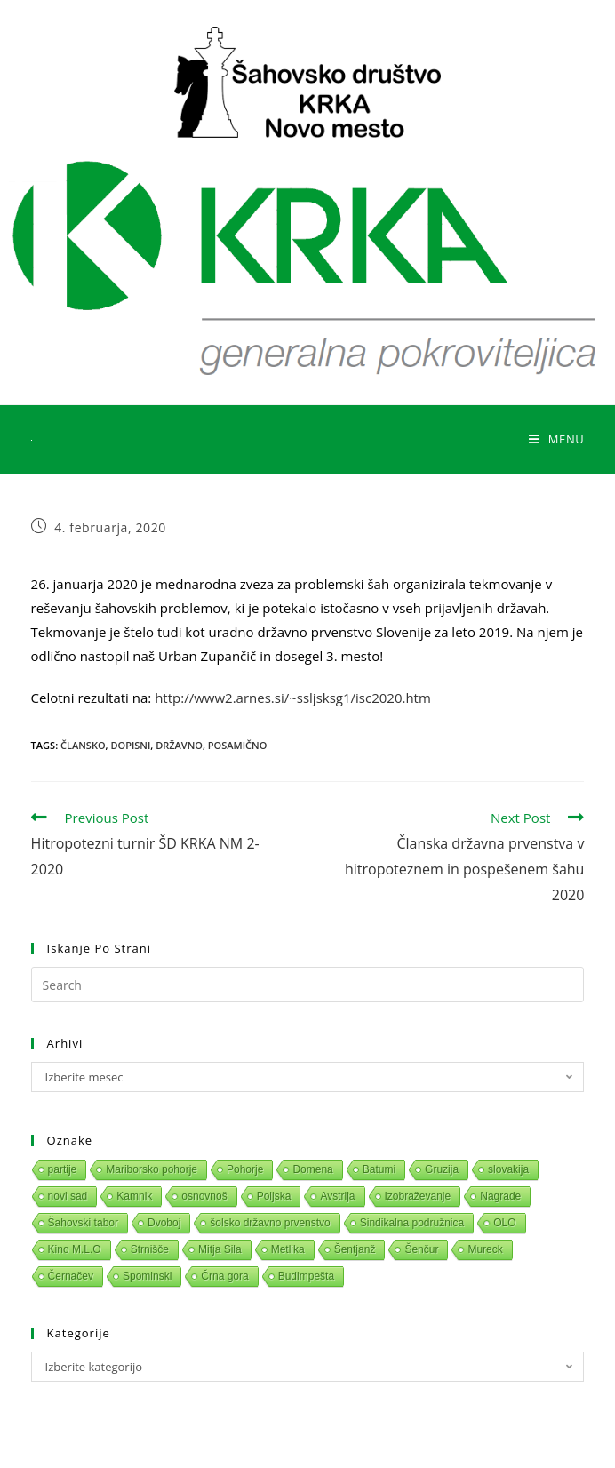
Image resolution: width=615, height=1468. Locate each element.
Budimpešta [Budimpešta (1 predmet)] (306, 1276)
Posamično (237, 745)
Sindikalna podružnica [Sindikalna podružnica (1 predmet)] (412, 1223)
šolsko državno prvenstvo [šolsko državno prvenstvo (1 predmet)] (270, 1223)
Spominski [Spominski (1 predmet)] (147, 1276)
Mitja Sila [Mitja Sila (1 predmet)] (220, 1249)
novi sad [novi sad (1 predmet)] (68, 1196)
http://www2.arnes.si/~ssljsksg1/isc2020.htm (293, 697)
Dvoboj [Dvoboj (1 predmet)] (164, 1223)
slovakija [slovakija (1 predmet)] (508, 1169)
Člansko (83, 745)
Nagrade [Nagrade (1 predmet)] (500, 1196)
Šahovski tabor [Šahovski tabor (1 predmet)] (83, 1223)
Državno (179, 745)
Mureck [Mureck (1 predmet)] (484, 1249)
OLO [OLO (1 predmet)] (504, 1223)
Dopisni (130, 745)
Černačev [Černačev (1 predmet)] (70, 1276)
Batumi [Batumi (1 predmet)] (379, 1169)
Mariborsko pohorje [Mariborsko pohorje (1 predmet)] (151, 1169)
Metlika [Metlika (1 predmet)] (288, 1249)
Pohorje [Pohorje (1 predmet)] (245, 1169)
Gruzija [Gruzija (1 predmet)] (442, 1169)
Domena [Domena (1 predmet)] (312, 1169)
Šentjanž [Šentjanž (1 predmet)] (355, 1249)
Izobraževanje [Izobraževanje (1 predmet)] (418, 1196)
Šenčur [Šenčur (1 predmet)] (421, 1249)
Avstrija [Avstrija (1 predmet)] (337, 1196)
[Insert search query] (308, 984)
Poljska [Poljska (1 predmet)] (274, 1196)
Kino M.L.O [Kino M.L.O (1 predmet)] (74, 1249)
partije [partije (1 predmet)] (62, 1169)
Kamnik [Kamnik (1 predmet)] (134, 1196)
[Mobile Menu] (556, 439)
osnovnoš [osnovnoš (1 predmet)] (204, 1196)
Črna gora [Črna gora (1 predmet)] (224, 1276)
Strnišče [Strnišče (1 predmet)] (150, 1249)
